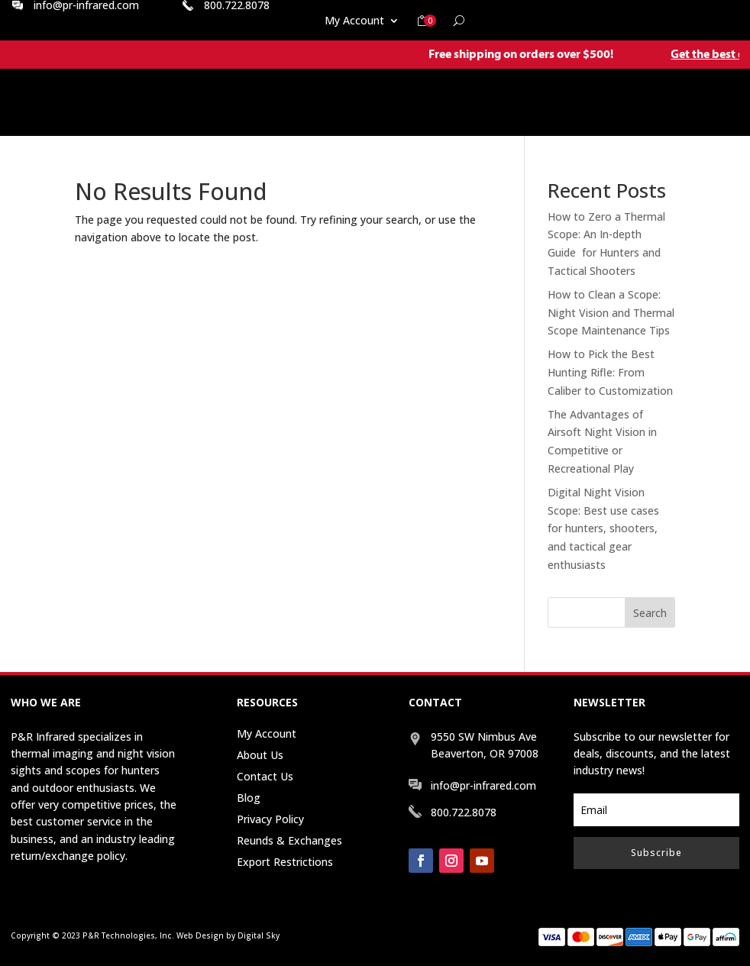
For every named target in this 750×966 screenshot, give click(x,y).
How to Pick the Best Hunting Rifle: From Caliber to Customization (610, 372)
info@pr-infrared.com (483, 785)
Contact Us (265, 776)
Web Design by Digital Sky (228, 935)
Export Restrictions (285, 862)
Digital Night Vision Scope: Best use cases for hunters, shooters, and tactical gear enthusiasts (603, 528)
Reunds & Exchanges (289, 840)
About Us (260, 755)
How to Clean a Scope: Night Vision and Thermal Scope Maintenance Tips (611, 312)
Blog (248, 797)
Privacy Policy (270, 819)
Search (650, 613)
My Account (354, 21)
